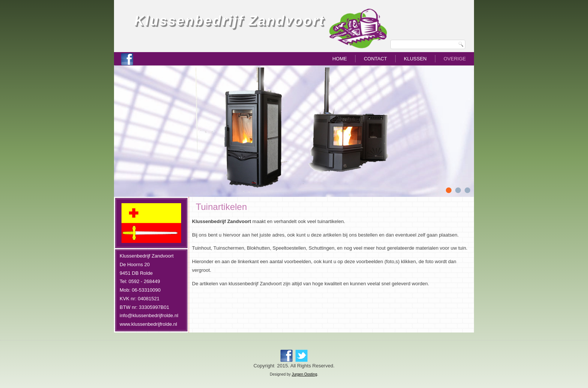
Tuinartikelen (221, 207)
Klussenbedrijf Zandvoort (229, 20)
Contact (375, 58)
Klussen (415, 58)
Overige (455, 58)
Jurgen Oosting (304, 374)
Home (339, 58)
